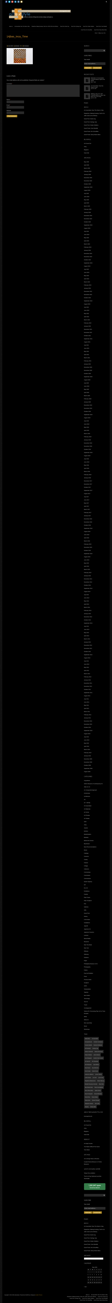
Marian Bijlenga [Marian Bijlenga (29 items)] (100, 1080)
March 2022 (87, 319)
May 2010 (86, 743)
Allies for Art (87, 787)
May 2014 (86, 601)
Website (9, 110)
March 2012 (87, 673)
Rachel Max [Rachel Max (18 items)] (87, 1097)
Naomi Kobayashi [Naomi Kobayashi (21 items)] (88, 1093)
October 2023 (87, 259)
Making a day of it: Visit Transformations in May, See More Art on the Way (98, 95)
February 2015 (87, 572)
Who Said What (88, 1023)
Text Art (86, 1001)
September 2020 (88, 376)
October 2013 (87, 620)
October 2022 (87, 297)
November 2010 (88, 724)
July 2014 (86, 594)
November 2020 (88, 370)
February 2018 (87, 474)
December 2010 (88, 721)
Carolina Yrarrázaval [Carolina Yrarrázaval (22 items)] (98, 1041)
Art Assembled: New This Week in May (22, 26)
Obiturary (86, 954)
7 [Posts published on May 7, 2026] (94, 1274)
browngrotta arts (88, 1116)
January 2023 (87, 288)
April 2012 (86, 670)
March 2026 (87, 168)
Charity (86, 859)
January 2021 (87, 364)
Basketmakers (87, 834)
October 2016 (87, 525)
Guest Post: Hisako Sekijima (88, 26)
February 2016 (87, 544)
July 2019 (86, 421)
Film (85, 903)
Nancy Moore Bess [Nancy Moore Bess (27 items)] (89, 1090)
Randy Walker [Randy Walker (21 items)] (95, 1097)
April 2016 (86, 537)
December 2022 (88, 291)
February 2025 (87, 209)
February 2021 (87, 361)
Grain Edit (86, 153)
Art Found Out (87, 143)
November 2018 (88, 446)
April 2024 (86, 241)
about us (11, 26)
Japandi (86, 926)
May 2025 (86, 199)
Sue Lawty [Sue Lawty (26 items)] (97, 1103)
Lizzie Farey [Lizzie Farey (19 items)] (101, 1077)
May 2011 (86, 705)
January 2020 (87, 402)
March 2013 (87, 639)
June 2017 (86, 500)
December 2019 (88, 405)
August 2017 (87, 493)
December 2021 (88, 329)
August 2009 (87, 771)
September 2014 (88, 588)
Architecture (87, 796)
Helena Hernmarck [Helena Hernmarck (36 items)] (99, 1051)
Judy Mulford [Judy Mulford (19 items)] (96, 1064)
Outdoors (86, 957)
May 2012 (86, 667)
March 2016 (87, 541)
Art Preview (87, 815)
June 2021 (86, 348)
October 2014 (87, 585)
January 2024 (87, 250)
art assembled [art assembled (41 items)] (95, 1038)
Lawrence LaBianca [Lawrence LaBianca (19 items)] (89, 1074)
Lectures (86, 935)
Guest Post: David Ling (64, 26)
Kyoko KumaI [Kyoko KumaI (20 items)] (95, 1071)
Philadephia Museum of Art (91, 963)
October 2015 (87, 550)
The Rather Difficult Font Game (92, 1146)
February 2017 (87, 512)
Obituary (86, 951)
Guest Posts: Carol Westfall (101, 26)
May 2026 (86, 162)
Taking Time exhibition (89, 1173)
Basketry (86, 837)
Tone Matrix (87, 1149)
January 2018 (87, 477)
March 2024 (87, 244)
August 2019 (87, 417)
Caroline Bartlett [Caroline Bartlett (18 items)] (88, 1045)
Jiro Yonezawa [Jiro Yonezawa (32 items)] (95, 1061)
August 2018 (87, 455)
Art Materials (87, 809)
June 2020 (86, 386)
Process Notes (87, 979)
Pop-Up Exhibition (88, 973)
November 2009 (88, 762)
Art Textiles (87, 818)
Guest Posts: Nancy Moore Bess (100, 29)
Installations (87, 922)
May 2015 (86, 563)
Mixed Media (87, 938)
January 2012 (87, 680)
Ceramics (86, 856)
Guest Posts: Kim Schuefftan (86, 29)
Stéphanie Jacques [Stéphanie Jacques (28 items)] (89, 1103)
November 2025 (88, 180)
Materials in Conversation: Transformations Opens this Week (98, 79)
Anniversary (87, 793)
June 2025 (86, 196)
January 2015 (87, 575)
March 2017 (87, 509)
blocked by (94, 1186)
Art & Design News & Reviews (91, 1158)
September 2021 (88, 338)
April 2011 (86, 708)
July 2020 (86, 383)
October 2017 (87, 487)
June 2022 (86, 310)
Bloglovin (86, 149)
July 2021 (86, 345)
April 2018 (86, 468)
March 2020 (87, 395)
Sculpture (86, 982)
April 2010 (86, 746)
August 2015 (87, 556)
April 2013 (86, 635)
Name (9, 99)
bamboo (86, 831)
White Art (86, 1019)
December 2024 (88, 215)
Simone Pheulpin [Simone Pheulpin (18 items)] (95, 1100)
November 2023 (88, 256)
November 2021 (88, 332)
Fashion (86, 894)
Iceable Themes (39, 1294)
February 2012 (87, 676)
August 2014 (87, 591)
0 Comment (26, 45)
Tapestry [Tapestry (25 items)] (87, 1106)
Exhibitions (87, 891)
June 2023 (86, 272)
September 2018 (88, 452)
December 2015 (88, 547)
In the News (87, 919)
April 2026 (86, 165)
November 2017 (88, 484)
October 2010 (87, 727)
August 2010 (87, 733)
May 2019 (86, 427)
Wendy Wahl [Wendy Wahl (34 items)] (93, 1106)
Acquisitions (87, 780)
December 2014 (88, 579)
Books (85, 850)
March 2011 (87, 711)
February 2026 (87, 171)
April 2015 (86, 566)
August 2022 (87, 304)
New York (86, 948)
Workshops (87, 1029)
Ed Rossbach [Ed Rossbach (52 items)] (88, 1048)
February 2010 (87, 752)
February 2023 (87, 285)
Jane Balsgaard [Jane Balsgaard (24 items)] (88, 1058)
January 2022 (87, 326)
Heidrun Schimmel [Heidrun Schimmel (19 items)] (89, 1051)
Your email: (87, 59)
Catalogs (86, 853)
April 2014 (86, 604)
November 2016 (88, 522)
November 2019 (88, 408)
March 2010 (87, 749)
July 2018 (86, 458)
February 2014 (87, 610)
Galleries (86, 907)
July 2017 (86, 496)
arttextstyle (17, 45)
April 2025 (86, 203)
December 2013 (88, 616)
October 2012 (87, 651)
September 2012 (88, 654)
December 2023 (88, 253)
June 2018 (86, 462)
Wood (85, 1026)
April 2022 (86, 316)
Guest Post (87, 913)
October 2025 (87, 184)
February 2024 (87, 247)
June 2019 (86, 424)
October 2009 (87, 765)
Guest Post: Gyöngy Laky (76, 26)
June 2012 (86, 664)
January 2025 (87, 212)
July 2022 (86, 307)
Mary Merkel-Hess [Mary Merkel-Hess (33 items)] (89, 1087)
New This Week (88, 944)
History (86, 916)
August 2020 (87, 380)
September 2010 (88, 730)
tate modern (87, 995)
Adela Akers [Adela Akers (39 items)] (87, 1038)
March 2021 (87, 357)
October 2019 (87, 411)
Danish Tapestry (88, 881)
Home (96, 33)
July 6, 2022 (10, 45)
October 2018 (87, 449)
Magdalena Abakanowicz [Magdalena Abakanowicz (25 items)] (90, 1080)
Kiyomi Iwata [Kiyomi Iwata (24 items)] (87, 1071)
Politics (86, 970)
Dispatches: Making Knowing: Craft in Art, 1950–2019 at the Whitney (45, 26)
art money (86, 812)
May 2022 (86, 313)
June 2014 (86, 597)
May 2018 (86, 465)
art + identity (87, 802)
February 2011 (87, 714)
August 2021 (87, 342)
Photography (87, 967)
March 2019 (87, 433)
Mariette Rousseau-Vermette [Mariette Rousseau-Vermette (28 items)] (91, 1084)
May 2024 (86, 237)
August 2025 (87, 190)
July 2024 (86, 231)
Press (85, 976)
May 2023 (86, 275)
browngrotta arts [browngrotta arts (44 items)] (88, 1041)
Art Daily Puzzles (88, 1143)
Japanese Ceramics (89, 932)
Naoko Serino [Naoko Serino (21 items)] (98, 1090)
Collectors (86, 869)
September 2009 (88, 768)
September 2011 (88, 692)
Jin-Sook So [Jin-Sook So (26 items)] (87, 1061)
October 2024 (87, 222)
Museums (86, 941)
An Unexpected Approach (90, 790)
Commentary (87, 872)
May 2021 (86, 351)
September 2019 (88, 414)
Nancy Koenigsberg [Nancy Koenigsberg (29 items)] (99, 1087)
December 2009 (88, 759)
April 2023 (86, 278)
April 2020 (86, 392)
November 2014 (88, 582)
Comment (10, 83)
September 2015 (88, 553)
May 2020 (86, 389)
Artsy (85, 146)
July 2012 (86, 661)
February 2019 (87, 436)
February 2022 (87, 323)
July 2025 (86, 193)
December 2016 (88, 519)
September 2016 (88, 528)
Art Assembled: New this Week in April (97, 86)
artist (85, 821)
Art (84, 799)
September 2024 (88, 225)
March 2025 (87, 206)
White (85, 1016)
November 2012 (88, 648)
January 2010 (87, 755)
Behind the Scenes (89, 840)
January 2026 (87, 174)
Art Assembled (87, 805)
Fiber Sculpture (88, 900)
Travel (85, 1005)
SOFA (85, 986)
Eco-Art (86, 888)
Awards (86, 828)
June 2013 (86, 629)
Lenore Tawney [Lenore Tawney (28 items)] (98, 1074)
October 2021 (87, 335)
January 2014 (87, 613)
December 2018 (88, 443)
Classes (86, 862)
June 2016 (86, 534)
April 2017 (86, 506)
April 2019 (86, 430)
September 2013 (88, 623)
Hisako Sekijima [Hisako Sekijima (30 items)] (88, 1054)
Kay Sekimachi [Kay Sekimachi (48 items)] (95, 1067)
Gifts (85, 910)
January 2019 (87, 440)
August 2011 (87, 695)
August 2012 (87, 658)
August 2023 (87, 266)
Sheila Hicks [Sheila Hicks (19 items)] (87, 1100)
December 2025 (88, 177)
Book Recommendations (90, 847)
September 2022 (88, 301)
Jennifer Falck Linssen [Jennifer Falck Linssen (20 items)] (98, 1058)
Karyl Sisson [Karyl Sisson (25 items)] (87, 1067)
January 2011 (87, 718)
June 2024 (86, 234)
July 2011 (86, 699)
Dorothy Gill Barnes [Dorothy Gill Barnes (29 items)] (98, 1045)
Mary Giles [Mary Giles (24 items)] (101, 1084)
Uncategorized (87, 1008)
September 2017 (88, 490)
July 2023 (86, 269)
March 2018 (87, 471)
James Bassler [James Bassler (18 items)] (97, 1054)
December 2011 (88, 683)
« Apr (85, 1286)
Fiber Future (87, 897)
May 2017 (86, 503)
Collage (86, 866)
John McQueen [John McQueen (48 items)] (88, 1064)
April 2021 (86, 354)
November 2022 (88, 294)
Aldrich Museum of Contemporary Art (93, 783)
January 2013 (87, 642)
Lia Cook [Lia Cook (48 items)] (94, 1077)
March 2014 (87, 607)
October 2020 (87, 373)
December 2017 (88, 481)
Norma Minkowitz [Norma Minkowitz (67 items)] (98, 1093)
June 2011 (86, 702)
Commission (87, 875)
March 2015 (87, 569)
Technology (87, 998)
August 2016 (87, 531)
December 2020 (88, 367)
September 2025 (88, 187)
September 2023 (88, 263)
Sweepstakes (87, 989)
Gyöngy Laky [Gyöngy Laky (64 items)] (95, 1048)
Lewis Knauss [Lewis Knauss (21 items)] (88, 1077)
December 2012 (88, 645)
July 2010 (86, 737)
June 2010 (86, 740)
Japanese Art (87, 929)
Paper (85, 960)
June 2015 (86, 560)
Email (8, 105)
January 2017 (87, 515)
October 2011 (87, 689)
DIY (85, 884)
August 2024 (87, 228)
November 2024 (88, 218)
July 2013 (86, 626)
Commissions (87, 878)
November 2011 (88, 686)
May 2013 (86, 632)
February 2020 (87, 398)
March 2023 (87, 282)
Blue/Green (87, 843)
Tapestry (86, 992)
